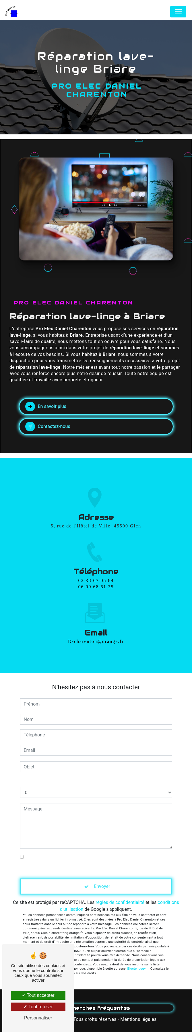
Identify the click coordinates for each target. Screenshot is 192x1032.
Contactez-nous (47, 426)
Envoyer (102, 886)
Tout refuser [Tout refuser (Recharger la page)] (38, 1006)
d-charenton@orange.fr (96, 631)
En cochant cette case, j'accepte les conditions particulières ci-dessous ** (98, 860)
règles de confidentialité (120, 902)
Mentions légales (138, 1019)
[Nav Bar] (178, 11)
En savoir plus (45, 406)
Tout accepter (38, 995)
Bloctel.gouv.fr (138, 969)
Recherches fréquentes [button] (96, 1008)
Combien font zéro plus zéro (48, 781)
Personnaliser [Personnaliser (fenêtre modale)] (38, 1017)
